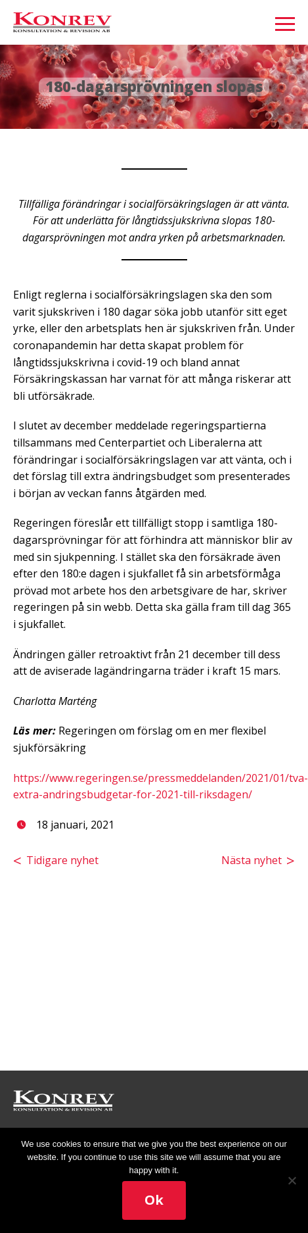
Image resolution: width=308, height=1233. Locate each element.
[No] (291, 1180)
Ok (154, 1200)
